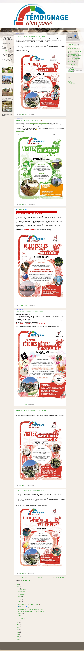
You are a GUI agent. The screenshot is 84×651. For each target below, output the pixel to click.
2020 (18, 624)
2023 (18, 588)
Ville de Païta (70, 84)
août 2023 (20, 596)
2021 (18, 622)
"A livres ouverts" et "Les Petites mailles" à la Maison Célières (30, 36)
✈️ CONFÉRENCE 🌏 (21, 209)
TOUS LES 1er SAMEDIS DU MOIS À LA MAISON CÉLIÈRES (31, 490)
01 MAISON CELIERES (72, 44)
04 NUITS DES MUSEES (73, 50)
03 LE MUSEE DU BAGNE (73, 48)
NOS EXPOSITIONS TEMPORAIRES (72, 69)
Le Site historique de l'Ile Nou (69, 29)
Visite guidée (70, 71)
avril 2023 (20, 613)
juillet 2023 (20, 598)
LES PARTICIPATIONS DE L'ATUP (73, 66)
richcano (48, 648)
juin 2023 (20, 599)
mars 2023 (20, 615)
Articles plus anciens (58, 577)
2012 (18, 637)
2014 (18, 634)
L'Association (5, 29)
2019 (18, 626)
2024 (18, 586)
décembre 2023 (21, 589)
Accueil (40, 577)
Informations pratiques (22, 29)
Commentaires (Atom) (27, 580)
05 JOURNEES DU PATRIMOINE (74, 51)
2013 (18, 636)
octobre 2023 (21, 593)
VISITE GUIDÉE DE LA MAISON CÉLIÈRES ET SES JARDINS (31, 410)
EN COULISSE (71, 61)
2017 (18, 629)
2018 (18, 627)
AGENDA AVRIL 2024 (6, 31)
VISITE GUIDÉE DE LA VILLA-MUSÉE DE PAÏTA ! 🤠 (29, 120)
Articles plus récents (22, 577)
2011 (18, 639)
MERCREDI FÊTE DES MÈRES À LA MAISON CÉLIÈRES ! (30, 312)
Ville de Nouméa (71, 83)
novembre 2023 (21, 591)
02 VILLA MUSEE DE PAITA (74, 45)
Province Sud (70, 82)
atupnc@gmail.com (6, 50)
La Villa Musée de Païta (56, 29)
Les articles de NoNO (72, 64)
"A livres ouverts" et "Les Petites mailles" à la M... (28, 603)
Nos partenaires (13, 29)
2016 (18, 631)
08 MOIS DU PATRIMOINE (73, 58)
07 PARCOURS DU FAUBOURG (74, 55)
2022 (18, 620)
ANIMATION (70, 59)
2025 (18, 584)
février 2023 (20, 617)
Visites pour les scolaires (35, 29)
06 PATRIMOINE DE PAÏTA (73, 54)
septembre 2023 (21, 594)
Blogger (56, 648)
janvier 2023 (20, 618)
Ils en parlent (70, 62)
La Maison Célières (45, 29)
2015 (18, 632)
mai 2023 (20, 601)
